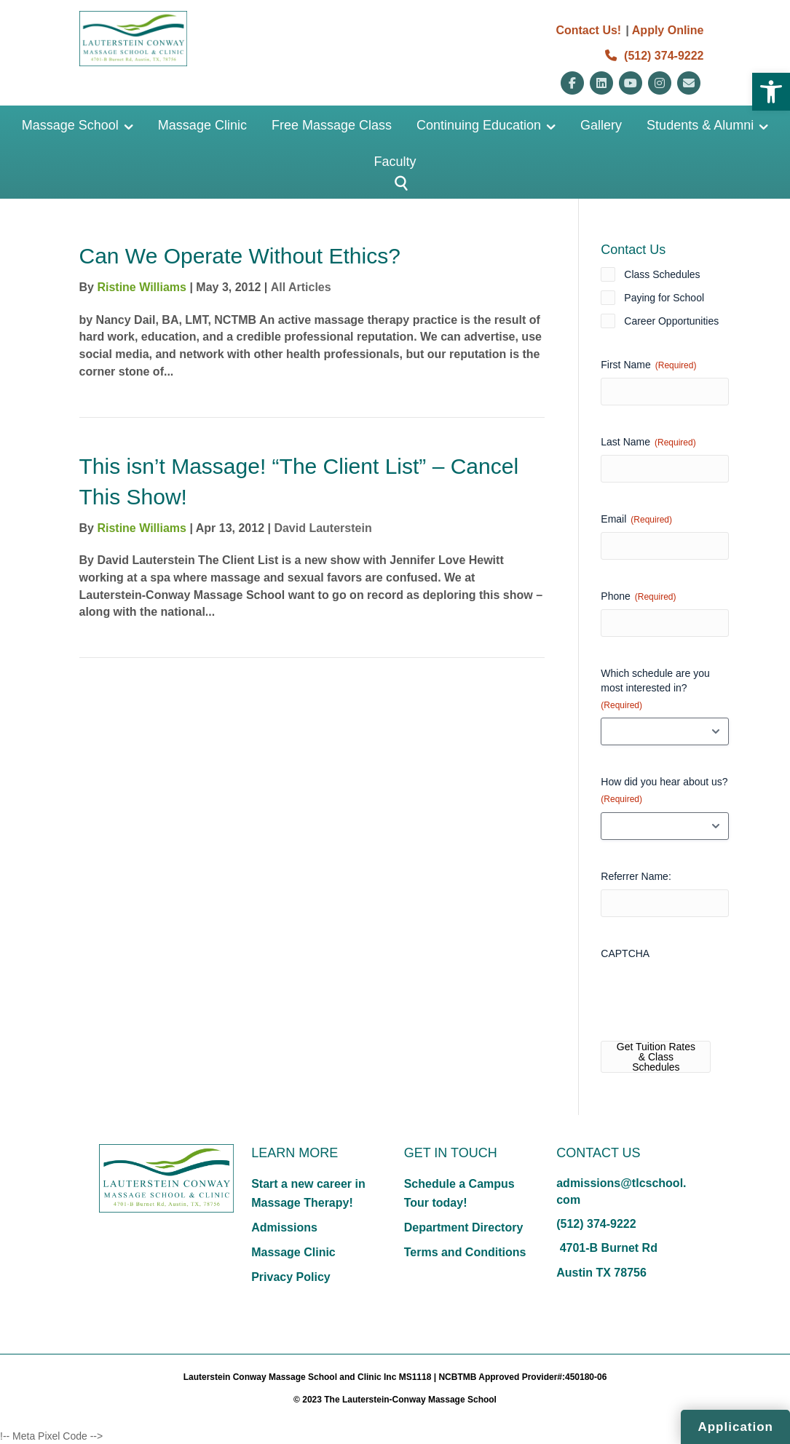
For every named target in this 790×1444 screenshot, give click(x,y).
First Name (648, 365)
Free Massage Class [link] (332, 125)
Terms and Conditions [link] (465, 1252)
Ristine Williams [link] (141, 287)
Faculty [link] (395, 161)
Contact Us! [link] (588, 30)
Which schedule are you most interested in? (655, 689)
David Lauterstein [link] (322, 528)
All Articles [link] (301, 287)
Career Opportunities (671, 321)
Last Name (648, 442)
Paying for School (664, 298)
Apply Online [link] (668, 30)
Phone (638, 596)
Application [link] (735, 1427)
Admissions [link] (284, 1227)
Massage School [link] (70, 125)
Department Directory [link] (464, 1227)
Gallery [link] (601, 125)
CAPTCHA (625, 953)
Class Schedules (662, 274)
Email (636, 519)
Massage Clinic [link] (202, 125)
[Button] (395, 184)
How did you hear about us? (664, 791)
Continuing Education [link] (478, 125)
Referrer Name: (636, 876)
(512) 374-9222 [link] (654, 55)
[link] (771, 92)
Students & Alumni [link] (700, 125)
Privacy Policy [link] (291, 1277)
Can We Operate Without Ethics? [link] (239, 256)
